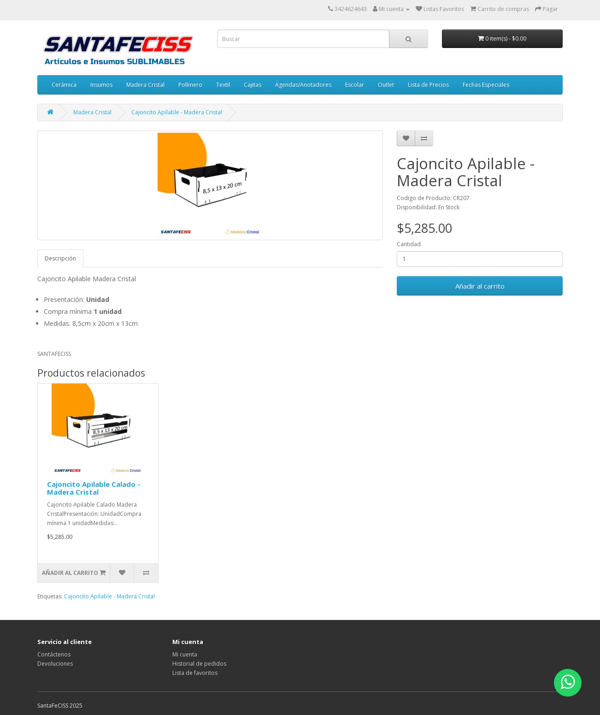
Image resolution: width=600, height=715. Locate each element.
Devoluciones (55, 664)
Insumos (101, 85)
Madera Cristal (145, 85)
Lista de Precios (428, 85)
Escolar (354, 85)
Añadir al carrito (480, 285)
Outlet (386, 85)
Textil (223, 85)
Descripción (60, 258)
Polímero (190, 85)
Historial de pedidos (199, 664)
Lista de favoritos (195, 673)
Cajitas (252, 85)
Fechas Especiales (486, 85)
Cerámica (64, 85)
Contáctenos (54, 654)
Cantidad (409, 244)
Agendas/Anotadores (303, 85)
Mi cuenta (184, 654)
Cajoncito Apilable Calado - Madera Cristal (93, 487)
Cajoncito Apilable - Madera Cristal (176, 112)
